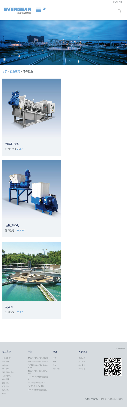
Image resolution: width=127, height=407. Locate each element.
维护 (54, 365)
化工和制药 (6, 358)
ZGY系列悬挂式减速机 (36, 386)
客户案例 (81, 365)
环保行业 (5, 369)
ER (18, 148)
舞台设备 (5, 383)
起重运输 (5, 386)
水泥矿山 (5, 365)
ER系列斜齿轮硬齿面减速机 (38, 361)
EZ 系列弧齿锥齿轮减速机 (37, 390)
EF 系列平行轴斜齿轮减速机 (38, 358)
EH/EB (20, 230)
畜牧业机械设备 (8, 372)
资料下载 (56, 369)
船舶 (4, 393)
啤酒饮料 (5, 361)
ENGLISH (118, 2)
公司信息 (81, 358)
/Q (24, 230)
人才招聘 (81, 361)
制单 (54, 361)
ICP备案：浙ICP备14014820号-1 (112, 399)
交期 (54, 358)
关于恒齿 (82, 351)
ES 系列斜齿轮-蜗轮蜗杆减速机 (37, 372)
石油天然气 (6, 376)
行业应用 (15, 71)
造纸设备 (5, 390)
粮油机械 (5, 379)
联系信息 (81, 369)
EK (21, 148)
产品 (30, 351)
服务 (55, 351)
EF (21, 312)
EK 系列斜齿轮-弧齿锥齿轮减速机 (38, 366)
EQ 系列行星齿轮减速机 (36, 383)
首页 (4, 71)
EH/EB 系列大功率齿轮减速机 (38, 378)
